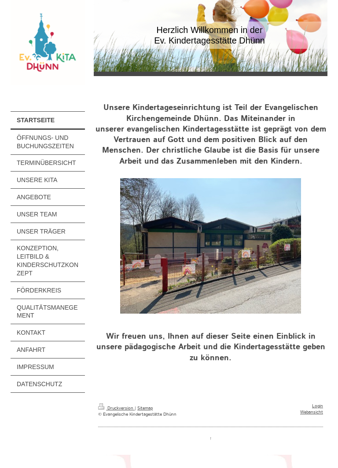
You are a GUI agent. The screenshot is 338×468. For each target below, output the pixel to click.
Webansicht (311, 412)
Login (317, 406)
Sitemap (145, 408)
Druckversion (116, 408)
